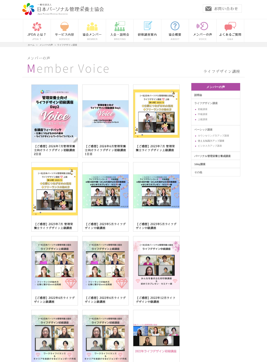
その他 (198, 172)
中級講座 (202, 114)
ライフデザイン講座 (206, 103)
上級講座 (202, 119)
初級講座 (202, 109)
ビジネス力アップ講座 (210, 146)
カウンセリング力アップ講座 (213, 135)
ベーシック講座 (203, 129)
